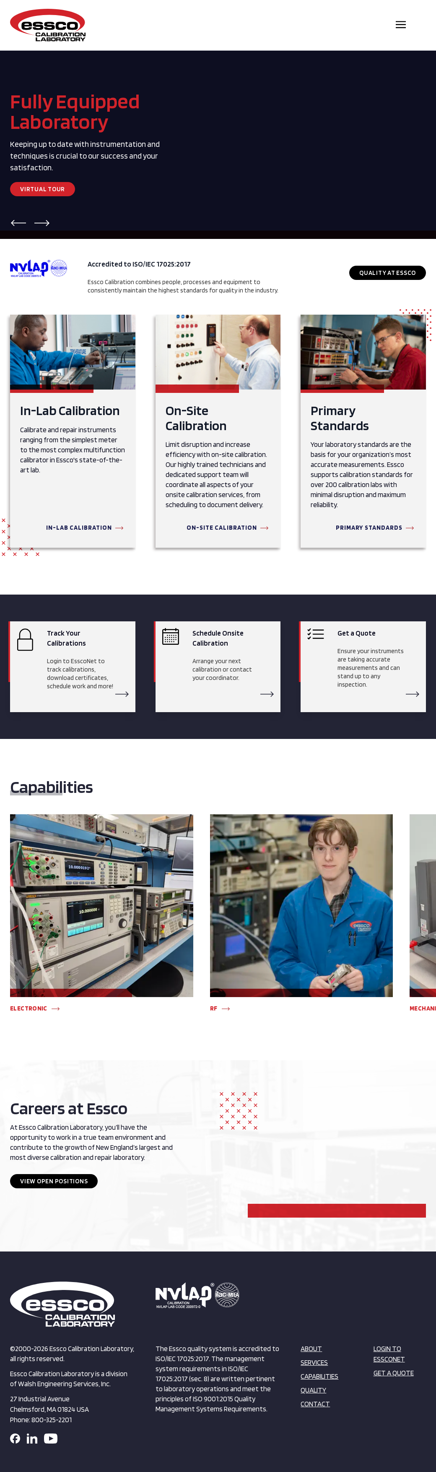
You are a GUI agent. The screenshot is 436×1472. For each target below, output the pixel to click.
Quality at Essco (387, 273)
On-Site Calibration (222, 527)
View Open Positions (54, 1181)
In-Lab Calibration (79, 527)
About (311, 1348)
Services (314, 1362)
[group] (101, 917)
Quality (313, 1390)
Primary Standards (369, 527)
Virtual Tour (42, 189)
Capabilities (319, 1376)
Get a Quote (394, 1373)
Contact (315, 1404)
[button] (18, 223)
